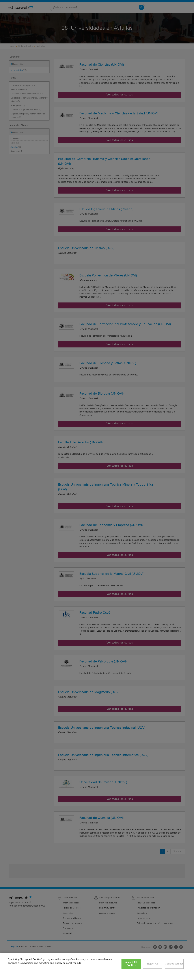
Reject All (152, 963)
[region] (97, 962)
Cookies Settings (174, 963)
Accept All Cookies (131, 964)
